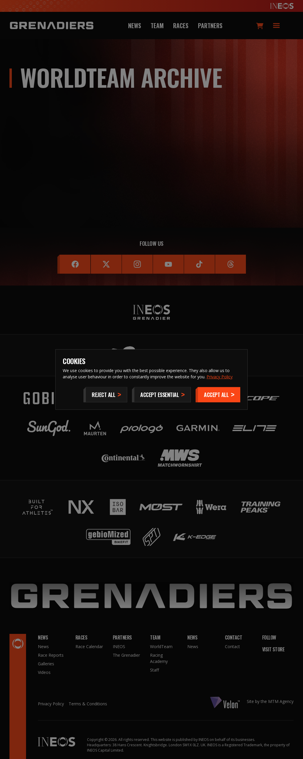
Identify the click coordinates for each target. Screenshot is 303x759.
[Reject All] (105, 394)
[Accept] (218, 394)
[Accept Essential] (161, 394)
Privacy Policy (220, 377)
